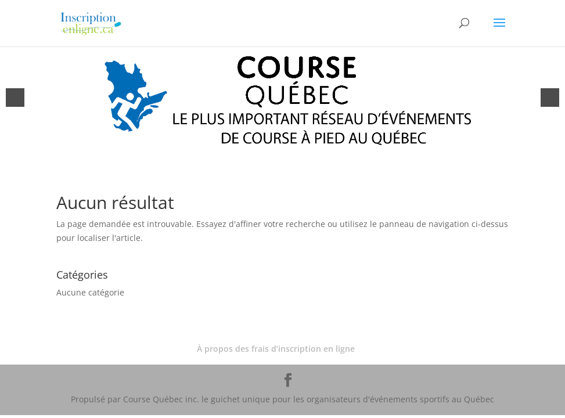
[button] (15, 97)
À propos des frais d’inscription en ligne (276, 348)
